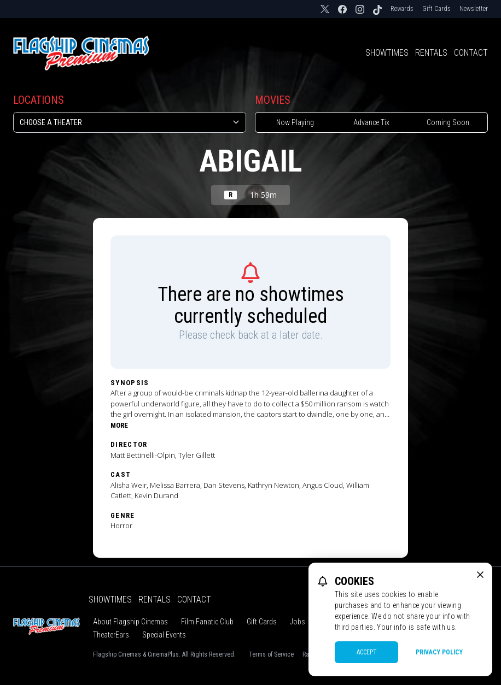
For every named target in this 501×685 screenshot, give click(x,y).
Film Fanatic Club (207, 621)
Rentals (431, 53)
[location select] (129, 122)
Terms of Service (271, 654)
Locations (38, 100)
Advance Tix (371, 122)
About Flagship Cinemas (130, 621)
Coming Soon (448, 122)
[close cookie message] (480, 574)
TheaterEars (111, 634)
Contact (471, 53)
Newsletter (473, 9)
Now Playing (295, 122)
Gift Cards (436, 9)
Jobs (297, 621)
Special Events (164, 634)
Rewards (402, 9)
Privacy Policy (439, 652)
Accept (367, 652)
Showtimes (387, 53)
